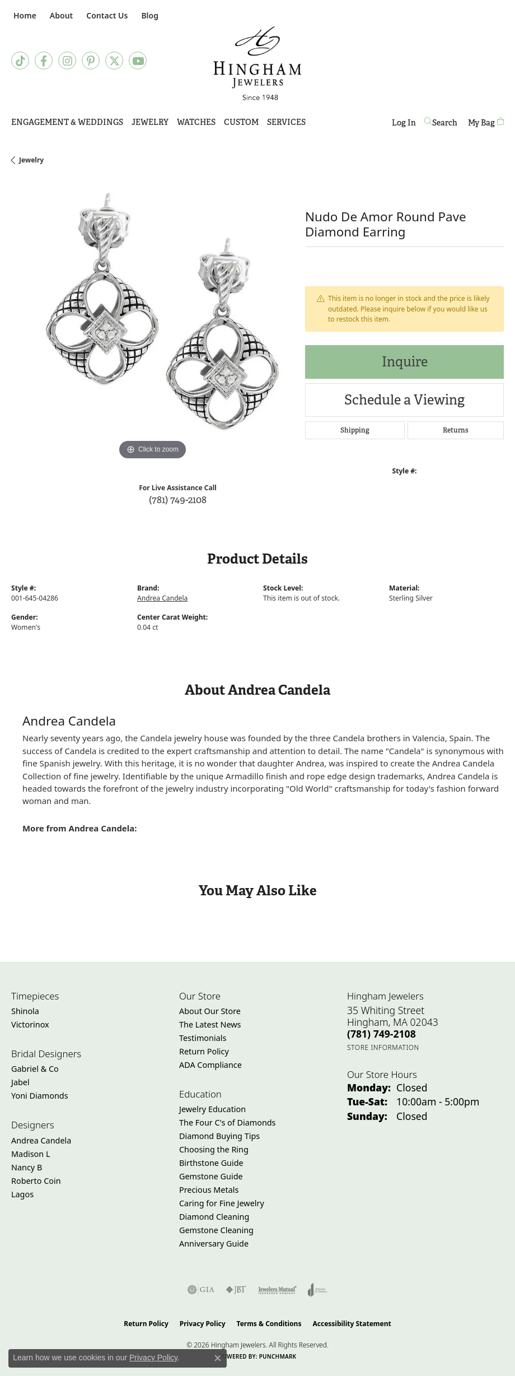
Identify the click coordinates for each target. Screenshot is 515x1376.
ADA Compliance (210, 1064)
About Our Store (210, 1011)
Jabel (20, 1082)
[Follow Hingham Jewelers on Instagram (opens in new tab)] (67, 60)
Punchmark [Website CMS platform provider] (278, 1356)
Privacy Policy (203, 1323)
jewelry (31, 160)
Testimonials (202, 1038)
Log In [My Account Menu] (404, 125)
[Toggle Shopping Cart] (486, 122)
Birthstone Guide (211, 1162)
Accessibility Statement (351, 1323)
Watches (196, 122)
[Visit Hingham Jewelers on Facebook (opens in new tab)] (44, 60)
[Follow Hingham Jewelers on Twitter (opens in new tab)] (114, 60)
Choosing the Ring (214, 1149)
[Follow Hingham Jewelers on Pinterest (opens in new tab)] (91, 60)
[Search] (442, 122)
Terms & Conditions (269, 1323)
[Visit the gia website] (201, 1289)
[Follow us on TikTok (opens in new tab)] (20, 60)
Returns (456, 430)
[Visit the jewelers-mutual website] (277, 1289)
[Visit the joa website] (317, 1289)
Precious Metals (208, 1189)
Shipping (354, 430)
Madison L (30, 1154)
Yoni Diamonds (39, 1095)
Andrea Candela (162, 598)
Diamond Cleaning (214, 1216)
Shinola (25, 1011)
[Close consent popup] (217, 1358)
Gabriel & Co (35, 1068)
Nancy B (26, 1167)
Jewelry (150, 122)
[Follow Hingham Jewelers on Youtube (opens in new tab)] (138, 60)
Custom (241, 122)
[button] (60, 15)
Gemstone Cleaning (216, 1230)
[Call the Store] (381, 1033)
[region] (152, 321)
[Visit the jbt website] (236, 1289)
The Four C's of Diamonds (227, 1122)
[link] (23, 15)
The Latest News (210, 1024)
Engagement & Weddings (67, 122)
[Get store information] (383, 1047)
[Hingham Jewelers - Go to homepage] (257, 63)
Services (286, 122)
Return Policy (204, 1051)
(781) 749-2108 (178, 499)
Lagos (22, 1194)
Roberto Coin (36, 1180)
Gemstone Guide (211, 1176)
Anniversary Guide (214, 1243)
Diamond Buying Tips (219, 1136)
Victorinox (30, 1024)
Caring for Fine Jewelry (221, 1203)
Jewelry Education (212, 1109)
